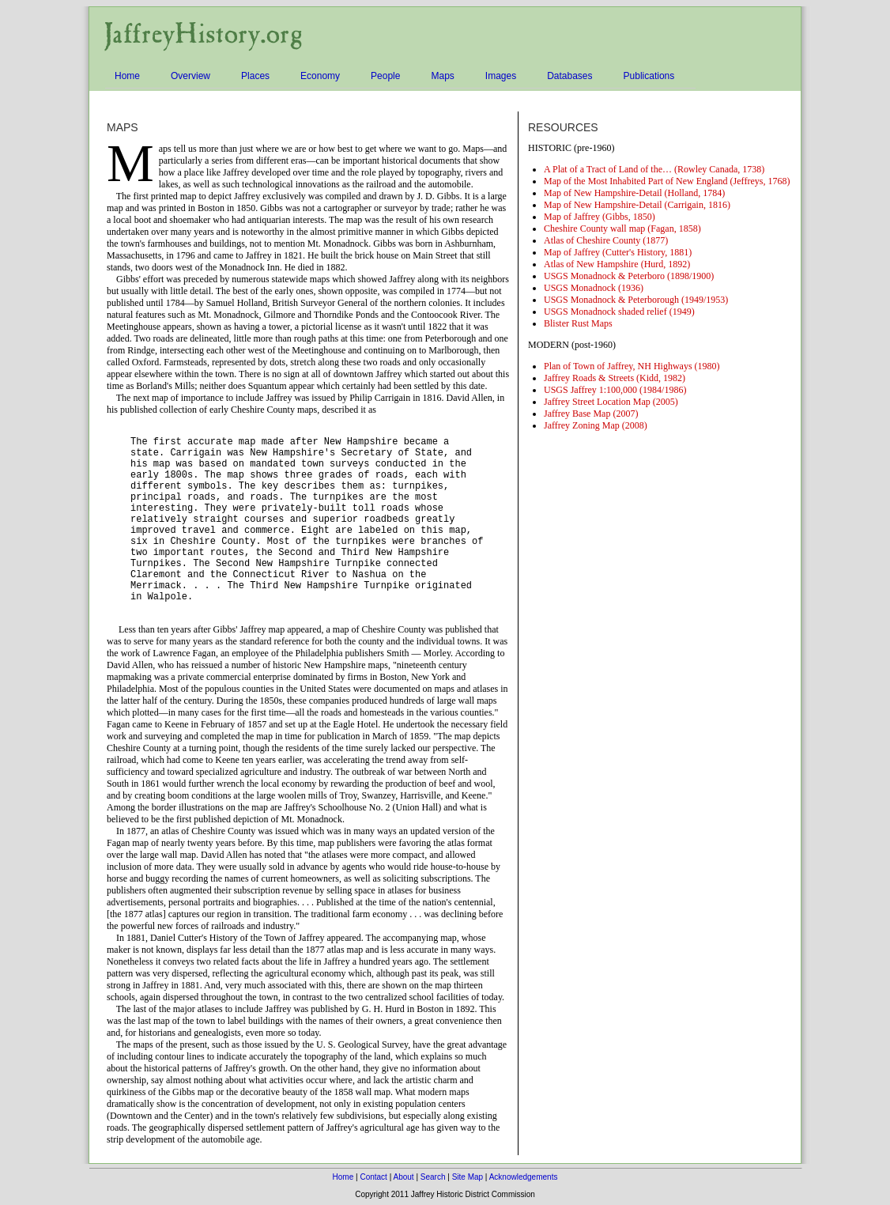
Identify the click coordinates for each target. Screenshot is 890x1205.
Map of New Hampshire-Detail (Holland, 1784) (634, 192)
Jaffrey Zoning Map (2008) (595, 425)
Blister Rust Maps (578, 323)
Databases (571, 76)
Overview (192, 76)
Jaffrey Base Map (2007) (591, 413)
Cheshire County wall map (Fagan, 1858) (622, 228)
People (387, 76)
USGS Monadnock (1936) (593, 287)
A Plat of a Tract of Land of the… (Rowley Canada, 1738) (654, 169)
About (403, 1177)
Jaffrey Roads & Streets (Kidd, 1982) (614, 377)
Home (129, 76)
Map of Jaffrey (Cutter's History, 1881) (618, 252)
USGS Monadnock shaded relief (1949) (619, 311)
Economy (322, 76)
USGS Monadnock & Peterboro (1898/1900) (629, 275)
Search (433, 1177)
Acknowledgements (523, 1177)
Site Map (467, 1177)
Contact (373, 1177)
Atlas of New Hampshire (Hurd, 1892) (617, 264)
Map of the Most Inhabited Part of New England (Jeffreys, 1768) (667, 181)
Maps (444, 76)
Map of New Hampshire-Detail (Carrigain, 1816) (637, 204)
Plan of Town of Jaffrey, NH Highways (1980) (632, 366)
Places (258, 76)
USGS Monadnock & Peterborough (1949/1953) (636, 299)
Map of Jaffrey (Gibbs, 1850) (599, 216)
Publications (651, 76)
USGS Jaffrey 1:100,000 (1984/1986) (615, 389)
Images (503, 76)
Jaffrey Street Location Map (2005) (611, 401)
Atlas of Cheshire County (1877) (606, 240)
